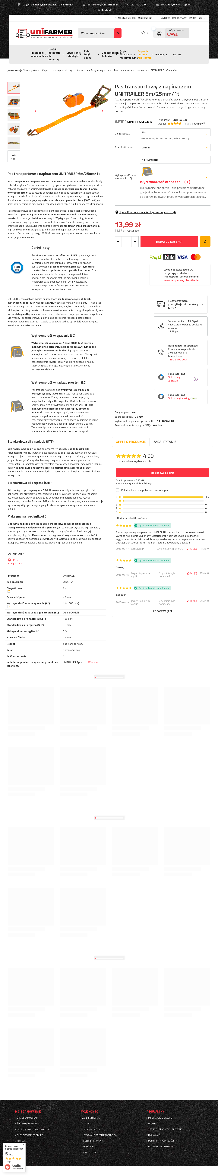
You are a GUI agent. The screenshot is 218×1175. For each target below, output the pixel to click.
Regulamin (154, 1135)
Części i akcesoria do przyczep (54, 54)
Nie (204, 548)
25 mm (139, 134)
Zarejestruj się (91, 1118)
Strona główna (31, 70)
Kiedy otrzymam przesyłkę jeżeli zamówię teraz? (183, 328)
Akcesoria (82, 70)
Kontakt (106, 10)
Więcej (92, 662)
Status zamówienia (27, 1118)
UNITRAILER (179, 120)
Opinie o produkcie (131, 441)
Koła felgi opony (87, 54)
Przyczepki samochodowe (39, 54)
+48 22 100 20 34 (178, 384)
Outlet (177, 54)
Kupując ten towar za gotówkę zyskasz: (185, 350)
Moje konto (89, 1111)
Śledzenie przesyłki (28, 1124)
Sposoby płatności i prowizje (165, 1129)
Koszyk (86, 1124)
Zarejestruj (145, 18)
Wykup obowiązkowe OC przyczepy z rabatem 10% (182, 299)
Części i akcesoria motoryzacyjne (129, 54)
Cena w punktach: (178, 345)
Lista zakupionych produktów (99, 1135)
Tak (192, 548)
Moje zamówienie (28, 1111)
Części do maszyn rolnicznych (145, 54)
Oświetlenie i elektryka (73, 54)
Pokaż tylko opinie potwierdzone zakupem (145, 490)
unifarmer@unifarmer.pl (102, 4)
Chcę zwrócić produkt (30, 1135)
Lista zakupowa (91, 1129)
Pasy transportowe (101, 70)
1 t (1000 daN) (165, 139)
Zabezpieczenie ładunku (111, 54)
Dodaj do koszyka (169, 266)
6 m (134, 130)
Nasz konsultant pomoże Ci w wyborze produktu (183, 376)
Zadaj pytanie (164, 441)
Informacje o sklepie (160, 1118)
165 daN (158, 143)
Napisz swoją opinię (162, 473)
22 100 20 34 (139, 4)
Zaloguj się (124, 18)
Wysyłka (153, 1123)
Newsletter (89, 1152)
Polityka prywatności (161, 1141)
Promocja (161, 54)
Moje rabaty (89, 1146)
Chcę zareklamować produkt (34, 1129)
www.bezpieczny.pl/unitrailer (182, 304)
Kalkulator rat (183, 401)
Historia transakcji (93, 1141)
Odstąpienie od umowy (161, 1146)
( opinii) (199, 123)
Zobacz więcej (162, 611)
